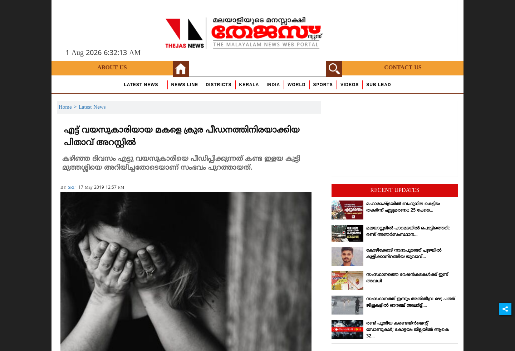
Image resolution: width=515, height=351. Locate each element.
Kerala (249, 84)
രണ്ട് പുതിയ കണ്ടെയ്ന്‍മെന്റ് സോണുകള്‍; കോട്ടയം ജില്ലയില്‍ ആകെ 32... (407, 330)
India (273, 84)
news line (184, 84)
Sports (323, 84)
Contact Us (402, 67)
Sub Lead (378, 84)
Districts (218, 84)
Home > (69, 107)
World (296, 84)
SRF (71, 188)
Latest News (141, 84)
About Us (112, 67)
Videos (349, 84)
